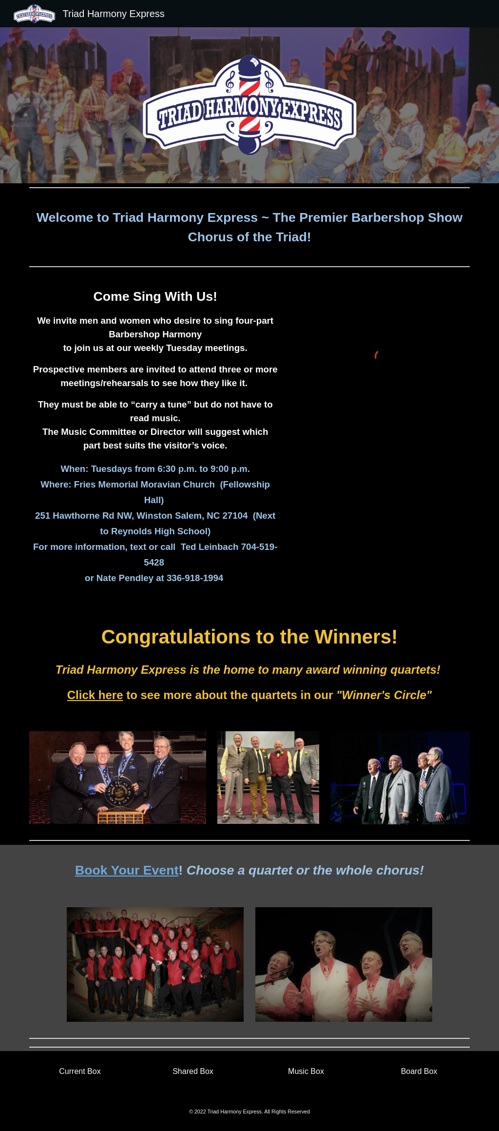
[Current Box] (80, 1071)
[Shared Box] (193, 1071)
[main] (249, 227)
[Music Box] (306, 1071)
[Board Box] (419, 1071)
